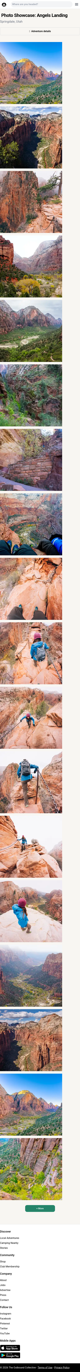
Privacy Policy (62, 1367)
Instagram (5, 1313)
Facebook (5, 1318)
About (3, 1280)
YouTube (5, 1333)
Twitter (4, 1328)
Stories (4, 1247)
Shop (3, 1261)
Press (3, 1295)
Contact (4, 1300)
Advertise (5, 1290)
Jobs (2, 1285)
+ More (40, 1208)
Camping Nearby (9, 1242)
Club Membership (9, 1266)
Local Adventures (9, 1238)
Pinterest (5, 1323)
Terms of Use (45, 1367)
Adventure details (40, 31)
